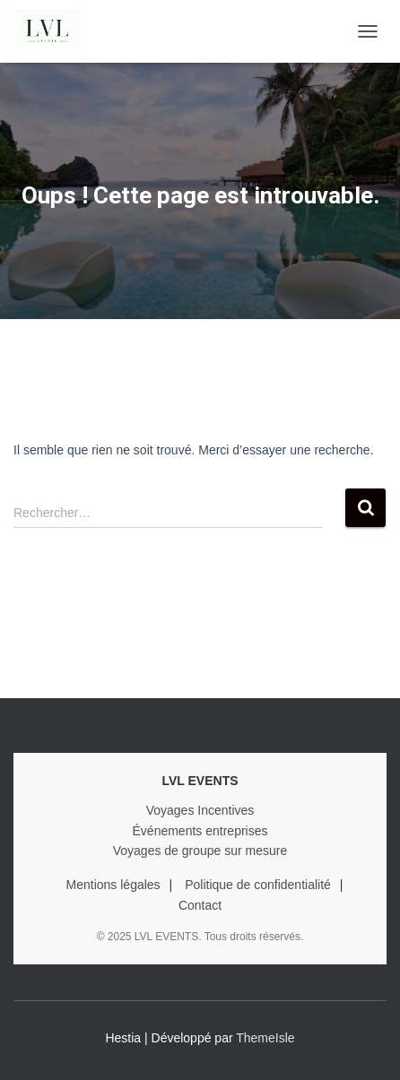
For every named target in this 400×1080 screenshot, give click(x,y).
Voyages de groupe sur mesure (200, 850)
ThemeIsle (265, 1038)
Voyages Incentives (200, 810)
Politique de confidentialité (258, 884)
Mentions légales (113, 884)
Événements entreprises (200, 831)
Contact (200, 905)
